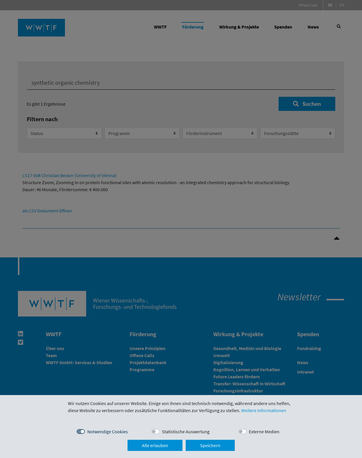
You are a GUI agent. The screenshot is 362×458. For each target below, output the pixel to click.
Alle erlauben (155, 445)
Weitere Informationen (263, 410)
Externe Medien (264, 431)
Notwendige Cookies (107, 431)
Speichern (210, 445)
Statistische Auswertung (186, 431)
